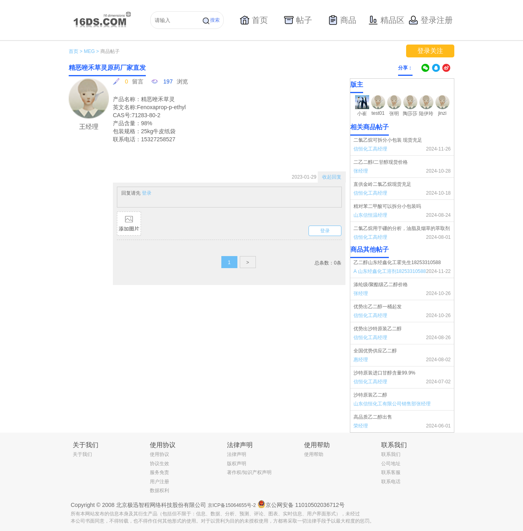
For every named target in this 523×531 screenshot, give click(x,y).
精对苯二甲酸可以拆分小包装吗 (387, 206)
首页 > (75, 51)
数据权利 (159, 490)
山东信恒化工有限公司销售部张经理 (392, 404)
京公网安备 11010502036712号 (301, 504)
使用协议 (159, 454)
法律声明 (236, 454)
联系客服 (390, 472)
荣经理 (360, 426)
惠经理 (360, 359)
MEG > (91, 51)
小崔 (362, 113)
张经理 (360, 171)
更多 (449, 249)
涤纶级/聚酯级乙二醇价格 (380, 284)
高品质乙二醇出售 (372, 417)
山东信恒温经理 (370, 215)
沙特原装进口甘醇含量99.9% (384, 373)
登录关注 (430, 50)
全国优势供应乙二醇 (375, 351)
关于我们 (82, 454)
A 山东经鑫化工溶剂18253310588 (389, 271)
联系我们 (390, 454)
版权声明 (236, 463)
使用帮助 (313, 454)
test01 (378, 113)
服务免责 (159, 472)
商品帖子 (110, 51)
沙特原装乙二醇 (370, 395)
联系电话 (390, 481)
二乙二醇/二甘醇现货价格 (380, 162)
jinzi (442, 113)
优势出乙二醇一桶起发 (377, 306)
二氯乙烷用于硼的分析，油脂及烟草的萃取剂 (401, 228)
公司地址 (390, 463)
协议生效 (159, 463)
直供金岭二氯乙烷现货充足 (382, 184)
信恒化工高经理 (370, 149)
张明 (394, 113)
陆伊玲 (426, 113)
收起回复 (331, 177)
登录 (146, 193)
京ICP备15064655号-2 (232, 505)
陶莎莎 (410, 113)
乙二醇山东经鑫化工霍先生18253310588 (397, 262)
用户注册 (159, 481)
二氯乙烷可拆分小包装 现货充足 (387, 140)
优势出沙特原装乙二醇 (377, 329)
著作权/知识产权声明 (249, 472)
